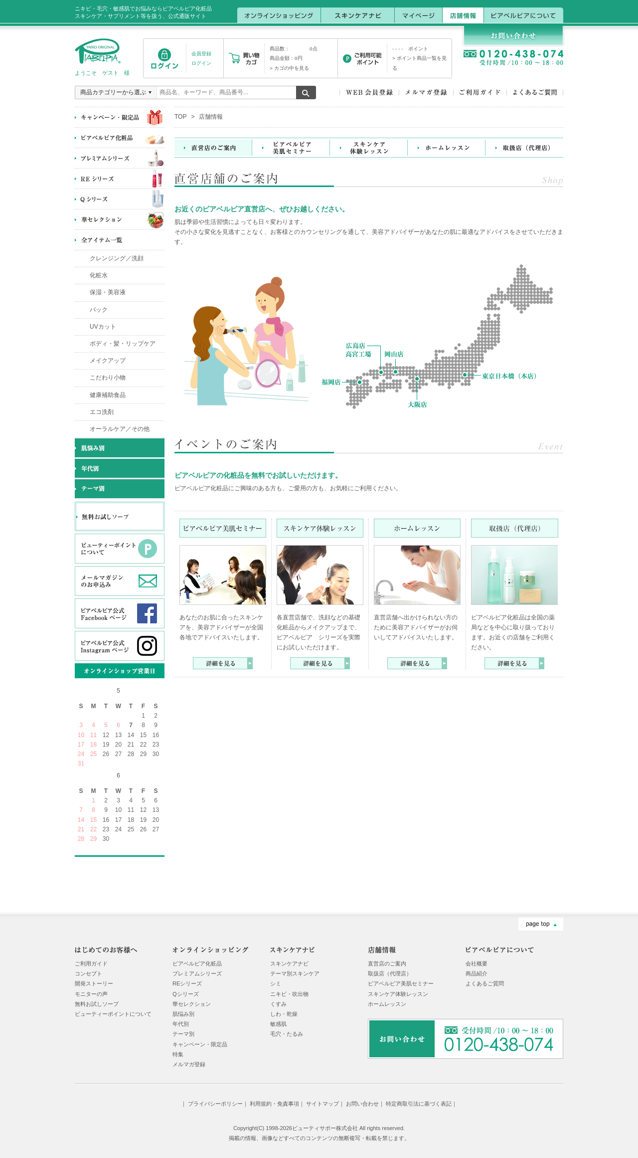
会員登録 (201, 53)
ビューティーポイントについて (113, 1014)
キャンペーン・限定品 (199, 1044)
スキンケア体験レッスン (398, 994)
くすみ (278, 1004)
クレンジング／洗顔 (117, 258)
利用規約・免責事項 (274, 1104)
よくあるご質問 (485, 983)
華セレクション (191, 1004)
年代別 (180, 1024)
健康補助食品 (108, 394)
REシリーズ (187, 983)
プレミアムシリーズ (197, 973)
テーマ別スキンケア (294, 973)
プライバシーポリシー (215, 1104)
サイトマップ (322, 1104)
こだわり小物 (108, 377)
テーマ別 (183, 1034)
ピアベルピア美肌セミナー (401, 983)
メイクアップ (108, 360)
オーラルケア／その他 (120, 428)
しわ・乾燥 (284, 1014)
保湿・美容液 (108, 292)
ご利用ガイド (91, 963)
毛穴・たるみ (286, 1034)
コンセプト (88, 973)
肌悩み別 (183, 1014)
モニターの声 (91, 994)
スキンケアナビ (289, 963)
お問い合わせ (362, 1104)
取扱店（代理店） (390, 973)
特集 (177, 1054)
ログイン (201, 63)
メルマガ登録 (188, 1064)
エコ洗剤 (102, 411)
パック (99, 309)
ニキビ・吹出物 (289, 994)
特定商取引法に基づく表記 (419, 1104)
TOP (180, 116)
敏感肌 (278, 1024)
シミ (275, 983)
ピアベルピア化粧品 (197, 963)
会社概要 (476, 963)
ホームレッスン (387, 1004)
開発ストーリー (94, 983)
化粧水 (99, 275)
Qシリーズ (185, 994)
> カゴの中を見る (289, 68)
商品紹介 (476, 973)
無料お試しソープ (97, 1004)
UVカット (103, 326)
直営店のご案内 (387, 963)
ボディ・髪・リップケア (123, 343)
